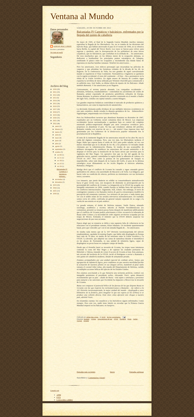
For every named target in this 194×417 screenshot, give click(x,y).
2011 (55, 92)
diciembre (58, 182)
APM (59, 395)
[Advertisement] (110, 347)
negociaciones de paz (105, 319)
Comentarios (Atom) (96, 378)
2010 (55, 89)
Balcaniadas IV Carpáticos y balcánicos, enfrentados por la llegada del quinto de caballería (110, 33)
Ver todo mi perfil (56, 52)
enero (57, 126)
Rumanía (123, 319)
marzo (57, 132)
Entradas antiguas (136, 372)
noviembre (59, 179)
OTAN (116, 319)
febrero (58, 129)
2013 (55, 98)
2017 (55, 109)
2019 (55, 115)
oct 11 (59, 158)
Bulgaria (86, 319)
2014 (55, 100)
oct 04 (59, 155)
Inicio (112, 372)
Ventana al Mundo (82, 16)
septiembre (59, 149)
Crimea (93, 319)
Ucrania (86, 321)
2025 (55, 191)
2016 (55, 106)
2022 (55, 123)
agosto (57, 146)
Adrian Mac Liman (62, 46)
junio (57, 140)
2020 (55, 118)
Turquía (79, 321)
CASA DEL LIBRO (65, 400)
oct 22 (59, 163)
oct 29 (59, 166)
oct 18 (59, 160)
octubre (58, 152)
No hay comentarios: (114, 317)
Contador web (54, 390)
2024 (55, 188)
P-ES (59, 397)
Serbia (135, 319)
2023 (55, 185)
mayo (57, 138)
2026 (55, 193)
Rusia (129, 319)
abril (57, 135)
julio (57, 143)
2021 (55, 120)
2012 (55, 95)
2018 (55, 112)
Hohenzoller (137, 111)
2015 (55, 103)
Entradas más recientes (86, 372)
